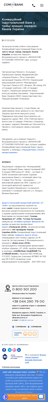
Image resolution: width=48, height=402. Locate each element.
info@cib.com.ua (26, 320)
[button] (5, 397)
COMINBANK (19, 326)
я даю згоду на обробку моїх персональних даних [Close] (24, 397)
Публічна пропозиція (11, 367)
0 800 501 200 (24, 289)
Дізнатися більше (24, 392)
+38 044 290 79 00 (28, 301)
